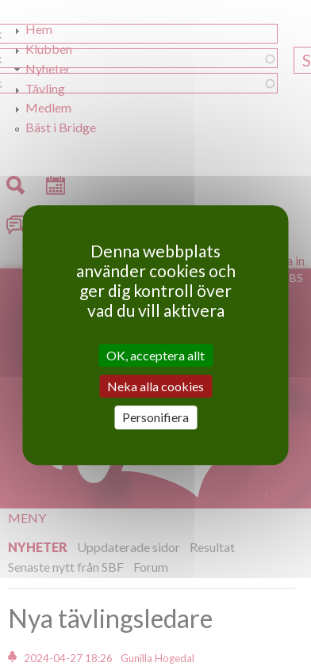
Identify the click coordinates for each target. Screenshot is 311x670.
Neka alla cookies (155, 386)
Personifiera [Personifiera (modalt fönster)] (155, 417)
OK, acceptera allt (155, 355)
